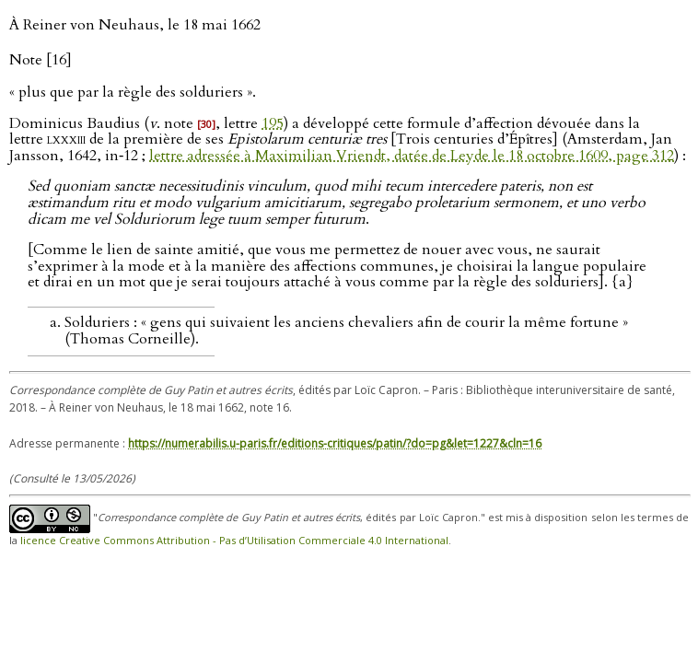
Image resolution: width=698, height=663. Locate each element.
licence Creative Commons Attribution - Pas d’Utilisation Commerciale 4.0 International (234, 540)
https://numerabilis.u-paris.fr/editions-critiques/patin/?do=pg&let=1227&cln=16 (334, 443)
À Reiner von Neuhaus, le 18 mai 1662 (135, 25)
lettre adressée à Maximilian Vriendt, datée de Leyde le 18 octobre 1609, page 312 (411, 155)
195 (273, 123)
